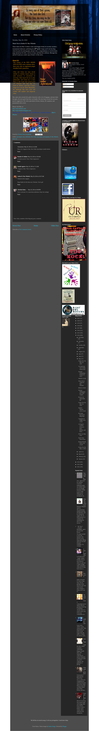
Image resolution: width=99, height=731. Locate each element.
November (81, 341)
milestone (28, 136)
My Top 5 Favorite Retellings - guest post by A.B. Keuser (81, 529)
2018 (78, 325)
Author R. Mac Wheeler (23, 176)
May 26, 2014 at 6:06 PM (34, 189)
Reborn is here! (82, 387)
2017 (78, 328)
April (80, 451)
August (81, 351)
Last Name (65, 110)
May (80, 358)
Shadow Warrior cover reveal (82, 409)
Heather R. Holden (22, 156)
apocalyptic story (20, 136)
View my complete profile (68, 78)
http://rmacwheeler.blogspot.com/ (22, 110)
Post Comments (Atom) (25, 229)
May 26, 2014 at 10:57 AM (37, 176)
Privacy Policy (38, 35)
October (81, 345)
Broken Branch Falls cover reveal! (82, 443)
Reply (18, 151)
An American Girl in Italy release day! (81, 368)
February (81, 456)
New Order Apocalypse (37, 136)
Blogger (65, 726)
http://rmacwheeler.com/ (19, 108)
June (80, 356)
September (81, 347)
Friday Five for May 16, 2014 (82, 404)
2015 (78, 333)
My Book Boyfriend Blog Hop (81, 415)
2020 (78, 320)
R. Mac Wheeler (54, 136)
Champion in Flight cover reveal (82, 420)
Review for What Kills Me (81, 398)
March (80, 454)
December (81, 337)
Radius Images (52, 726)
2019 (78, 323)
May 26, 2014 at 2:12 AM (30, 146)
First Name (65, 105)
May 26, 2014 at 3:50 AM (34, 156)
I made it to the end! (84, 620)
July (80, 354)
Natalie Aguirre (21, 166)
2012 (78, 464)
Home (15, 35)
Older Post (55, 226)
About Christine (25, 35)
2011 (78, 466)
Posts (65, 84)
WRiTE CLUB (82, 378)
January (81, 459)
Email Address (67, 100)
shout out (15, 138)
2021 (78, 318)
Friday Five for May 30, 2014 (82, 362)
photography (46, 136)
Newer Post (17, 226)
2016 (78, 330)
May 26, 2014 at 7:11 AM (32, 166)
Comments (66, 86)
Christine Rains (22, 134)
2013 (78, 462)
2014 (78, 335)
